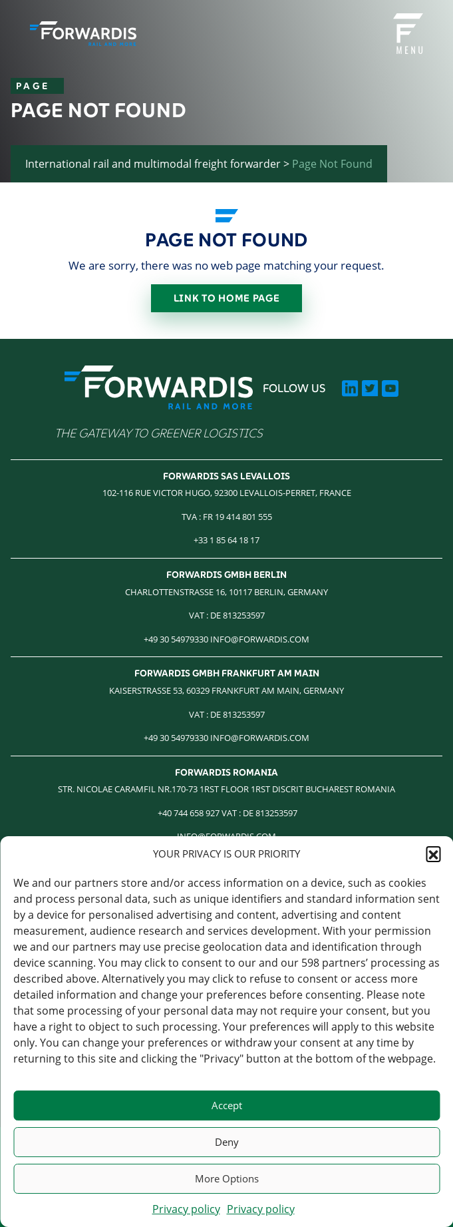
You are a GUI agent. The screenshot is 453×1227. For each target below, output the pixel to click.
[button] (433, 853)
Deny (227, 1141)
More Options (227, 1178)
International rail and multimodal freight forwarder (153, 163)
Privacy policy (186, 1209)
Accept (227, 1105)
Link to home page (227, 298)
